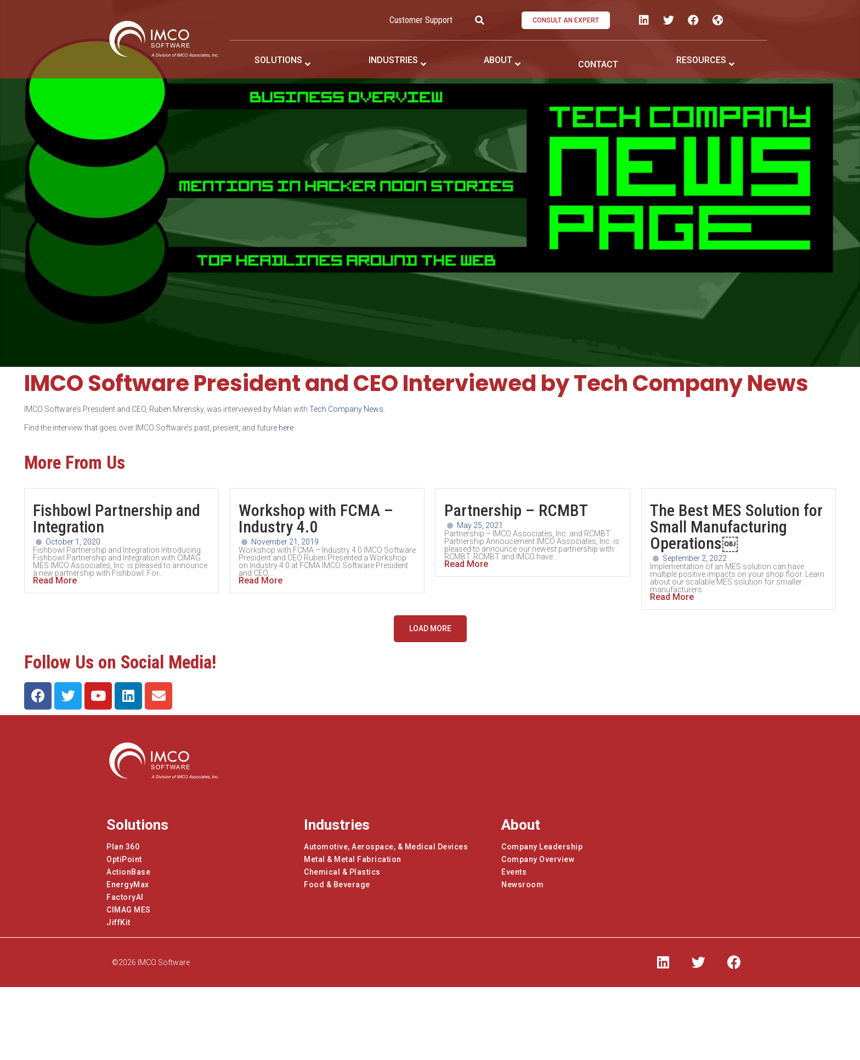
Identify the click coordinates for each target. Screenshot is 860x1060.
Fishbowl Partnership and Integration (116, 518)
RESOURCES (701, 60)
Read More (55, 581)
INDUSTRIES (393, 60)
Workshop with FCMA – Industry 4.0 (316, 518)
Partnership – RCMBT (516, 510)
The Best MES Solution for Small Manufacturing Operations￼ (736, 527)
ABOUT (498, 60)
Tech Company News (346, 409)
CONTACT (598, 64)
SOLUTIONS (278, 60)
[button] (566, 20)
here (286, 427)
